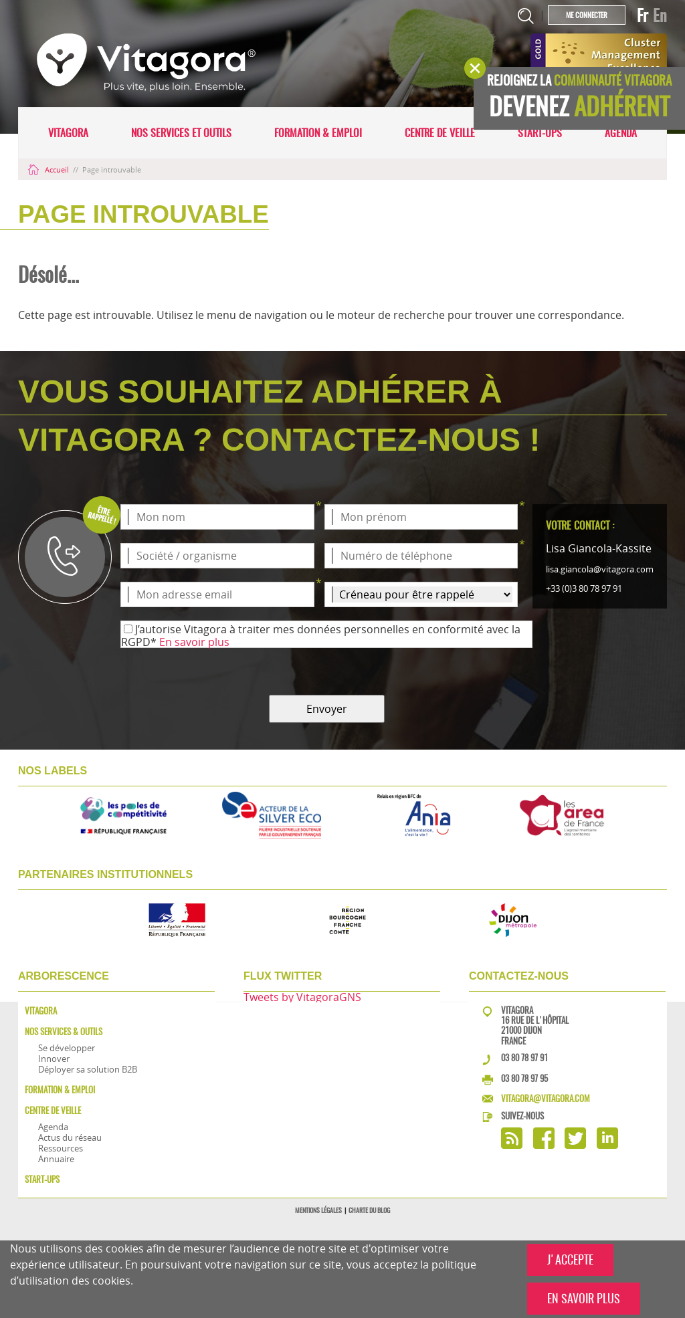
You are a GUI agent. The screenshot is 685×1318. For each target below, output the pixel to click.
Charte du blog (369, 1210)
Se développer (66, 1048)
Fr (642, 15)
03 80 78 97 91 (524, 1057)
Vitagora (68, 133)
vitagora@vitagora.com (545, 1098)
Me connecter (586, 15)
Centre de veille (440, 133)
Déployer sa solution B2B (87, 1069)
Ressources (60, 1148)
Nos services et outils (181, 133)
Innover (54, 1059)
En (660, 15)
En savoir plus (194, 642)
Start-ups (540, 133)
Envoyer (326, 708)
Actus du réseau (70, 1137)
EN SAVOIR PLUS (583, 1298)
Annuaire (56, 1159)
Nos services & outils (63, 1031)
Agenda (621, 133)
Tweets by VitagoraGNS (302, 997)
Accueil (49, 169)
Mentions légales (318, 1210)
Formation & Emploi (318, 133)
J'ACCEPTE (570, 1259)
